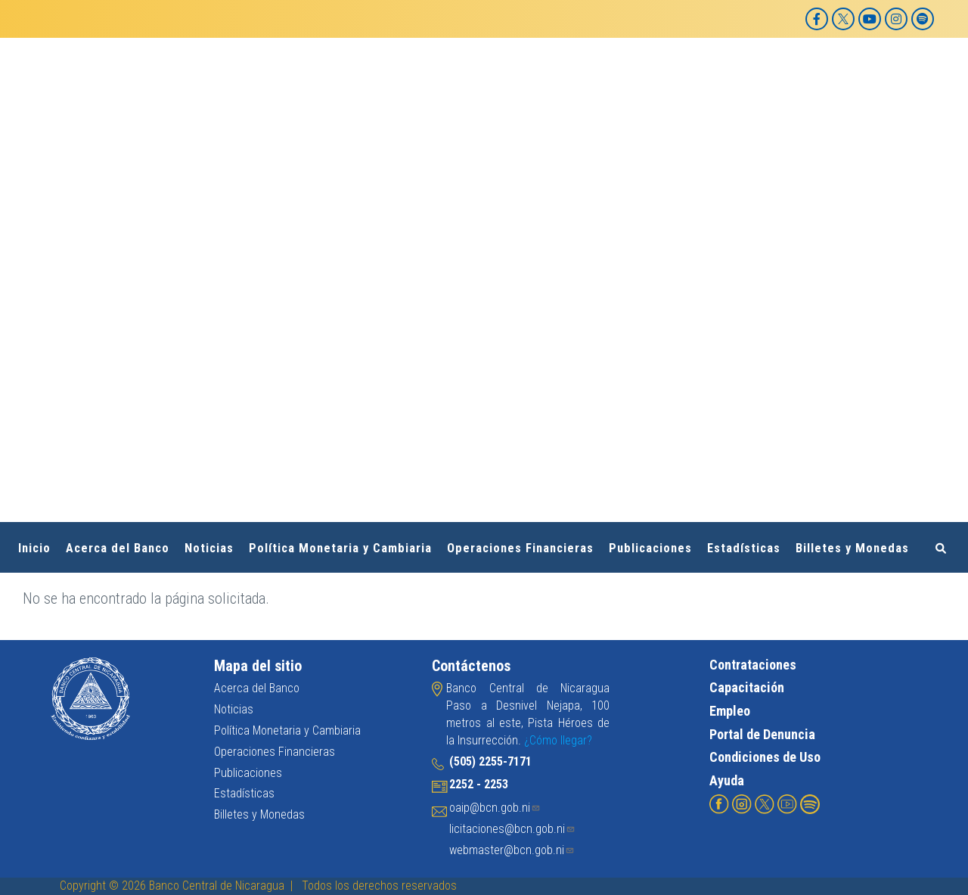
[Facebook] (816, 19)
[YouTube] (869, 19)
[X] (843, 19)
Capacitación (746, 687)
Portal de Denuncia (762, 734)
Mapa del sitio (258, 666)
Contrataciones (752, 665)
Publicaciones (650, 548)
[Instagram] (896, 19)
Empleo (729, 711)
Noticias (209, 548)
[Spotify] (922, 19)
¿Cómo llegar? (558, 740)
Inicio (34, 548)
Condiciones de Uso (765, 757)
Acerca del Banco (117, 548)
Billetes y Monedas (852, 548)
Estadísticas (743, 548)
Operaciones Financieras (520, 548)
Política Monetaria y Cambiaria (340, 548)
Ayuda (726, 780)
